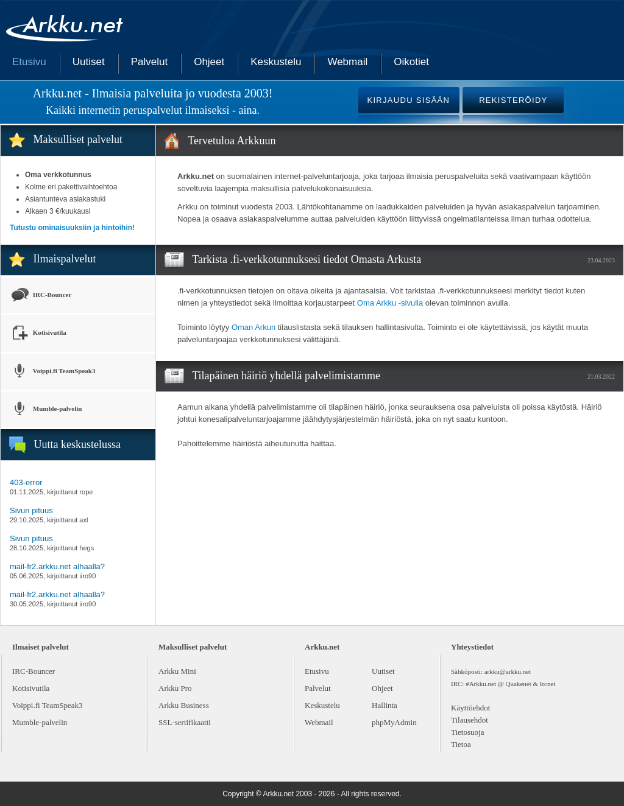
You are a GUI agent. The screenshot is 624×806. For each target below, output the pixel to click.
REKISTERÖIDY (513, 100)
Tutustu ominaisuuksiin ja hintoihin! (72, 227)
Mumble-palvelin (46, 409)
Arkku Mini (177, 671)
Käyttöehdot (470, 707)
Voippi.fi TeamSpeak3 (52, 371)
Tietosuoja (467, 732)
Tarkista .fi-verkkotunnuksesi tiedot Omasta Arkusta (306, 259)
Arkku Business (183, 705)
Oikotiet (411, 62)
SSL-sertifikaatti (184, 722)
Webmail (347, 62)
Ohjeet (209, 62)
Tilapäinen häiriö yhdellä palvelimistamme (286, 376)
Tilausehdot (469, 719)
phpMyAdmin (394, 722)
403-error (26, 482)
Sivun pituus (31, 510)
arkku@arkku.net (507, 671)
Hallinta (384, 705)
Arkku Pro (175, 688)
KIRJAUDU (408, 100)
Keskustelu (275, 62)
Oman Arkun (253, 327)
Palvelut (149, 62)
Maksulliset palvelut (78, 139)
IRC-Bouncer (40, 295)
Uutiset (89, 62)
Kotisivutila (38, 333)
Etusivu (29, 62)
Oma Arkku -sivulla (390, 302)
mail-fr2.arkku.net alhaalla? (57, 566)
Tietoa (461, 744)
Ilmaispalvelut (65, 259)
